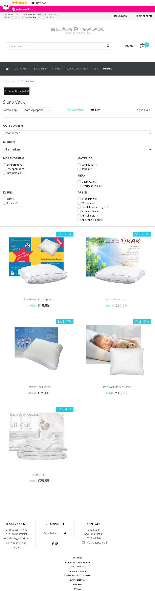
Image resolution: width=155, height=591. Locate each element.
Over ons (77, 557)
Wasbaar (88, 203)
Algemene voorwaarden (77, 562)
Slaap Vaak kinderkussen (116, 387)
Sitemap (78, 589)
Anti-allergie (90, 215)
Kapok (87, 169)
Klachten (77, 584)
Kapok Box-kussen (116, 299)
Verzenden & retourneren (77, 575)
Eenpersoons (16, 164)
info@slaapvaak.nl (96, 542)
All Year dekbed (92, 220)
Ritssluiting (89, 199)
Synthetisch (89, 164)
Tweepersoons (17, 169)
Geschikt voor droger (95, 207)
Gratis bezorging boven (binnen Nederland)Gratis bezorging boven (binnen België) (30, 16)
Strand (57, 68)
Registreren (143, 16)
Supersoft (39, 474)
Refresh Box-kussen (39, 387)
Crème (12, 203)
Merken (107, 68)
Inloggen (120, 16)
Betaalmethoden (77, 571)
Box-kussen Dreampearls (39, 299)
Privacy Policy (77, 566)
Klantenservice (77, 580)
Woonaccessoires (77, 68)
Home (6, 80)
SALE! (95, 68)
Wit (10, 199)
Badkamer (41, 68)
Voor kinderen (91, 211)
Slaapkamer (21, 68)
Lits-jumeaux (15, 173)
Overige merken (92, 186)
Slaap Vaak (29, 80)
